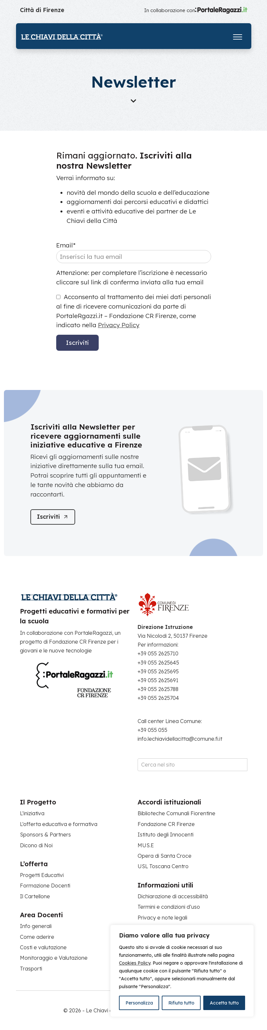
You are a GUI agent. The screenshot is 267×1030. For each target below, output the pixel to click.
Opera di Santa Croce (165, 856)
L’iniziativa (32, 813)
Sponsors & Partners (45, 834)
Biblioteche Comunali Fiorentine (176, 813)
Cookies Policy (134, 963)
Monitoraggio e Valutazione (54, 957)
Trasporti (31, 968)
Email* (65, 245)
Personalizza (139, 1003)
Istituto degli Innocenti (165, 834)
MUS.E (146, 845)
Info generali (36, 926)
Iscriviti (77, 342)
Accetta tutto (224, 1003)
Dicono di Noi (36, 845)
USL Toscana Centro (163, 866)
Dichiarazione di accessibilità (173, 896)
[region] (182, 971)
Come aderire (37, 937)
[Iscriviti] (52, 517)
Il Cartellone (35, 896)
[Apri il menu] (237, 35)
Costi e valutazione (43, 947)
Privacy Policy (119, 325)
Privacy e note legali (162, 917)
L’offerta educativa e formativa (58, 824)
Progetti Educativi (42, 875)
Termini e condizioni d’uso (169, 906)
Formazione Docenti (45, 885)
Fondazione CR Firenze (166, 824)
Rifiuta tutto (181, 1003)
